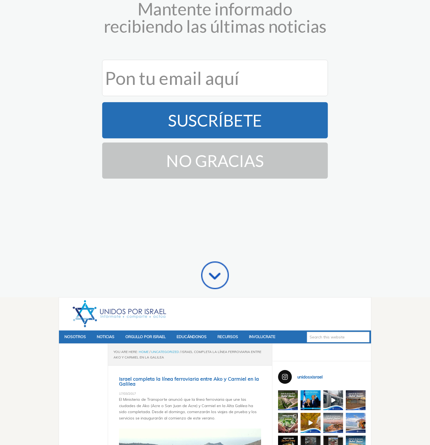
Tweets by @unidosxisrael (301, 381)
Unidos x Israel (118, 164)
